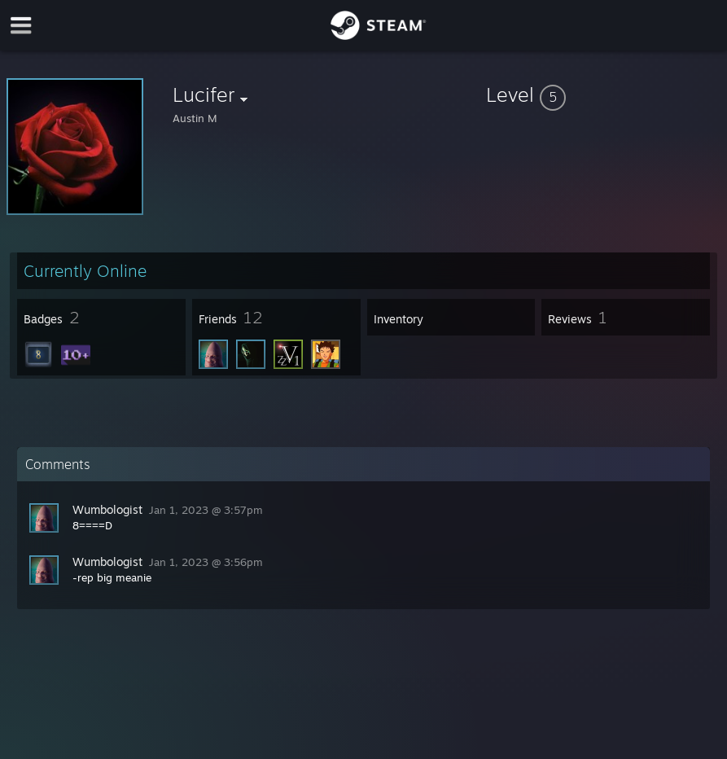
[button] (603, 94)
